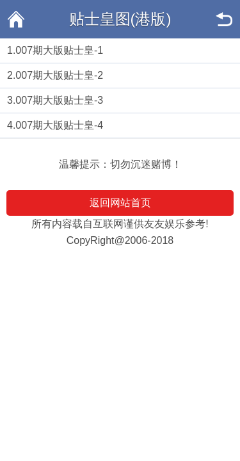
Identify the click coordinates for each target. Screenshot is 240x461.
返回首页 (16, 19)
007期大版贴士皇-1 (59, 50)
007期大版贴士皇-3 (59, 100)
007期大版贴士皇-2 (59, 75)
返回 (224, 19)
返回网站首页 (120, 202)
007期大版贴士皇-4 (59, 125)
